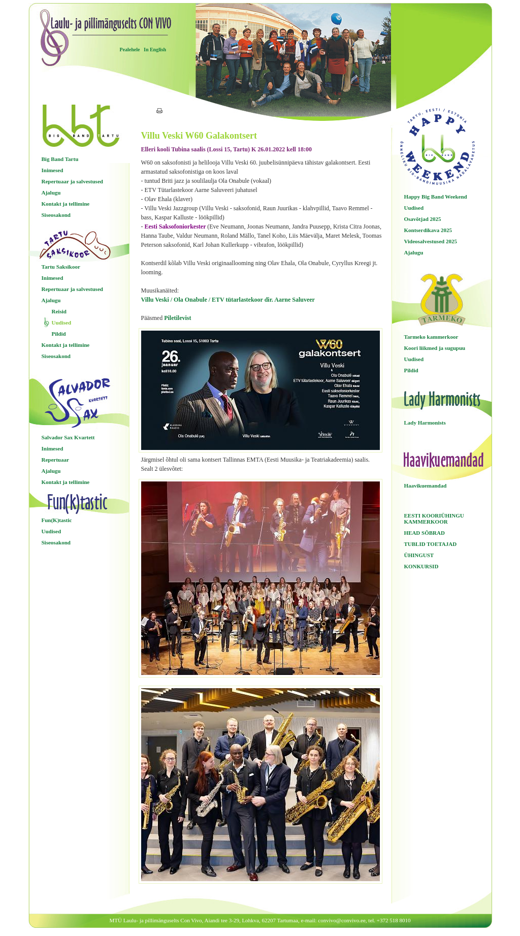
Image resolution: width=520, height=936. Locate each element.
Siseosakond (56, 215)
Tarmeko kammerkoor (431, 337)
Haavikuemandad (425, 485)
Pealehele (130, 49)
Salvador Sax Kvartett (68, 437)
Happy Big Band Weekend (435, 196)
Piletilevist (177, 317)
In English (155, 49)
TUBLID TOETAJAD (430, 544)
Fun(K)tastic (57, 520)
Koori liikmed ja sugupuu (435, 348)
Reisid (59, 311)
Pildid (59, 334)
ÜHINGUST (419, 555)
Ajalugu (51, 192)
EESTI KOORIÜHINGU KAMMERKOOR (434, 518)
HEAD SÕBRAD (424, 533)
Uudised (62, 322)
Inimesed (52, 170)
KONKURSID (421, 566)
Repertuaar (55, 460)
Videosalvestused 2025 (430, 241)
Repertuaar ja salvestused (72, 181)
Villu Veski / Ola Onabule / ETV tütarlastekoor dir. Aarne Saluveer (228, 299)
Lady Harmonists (425, 422)
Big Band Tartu (60, 159)
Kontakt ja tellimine (66, 204)
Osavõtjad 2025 (422, 219)
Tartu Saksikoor (61, 267)
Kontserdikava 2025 (428, 230)
